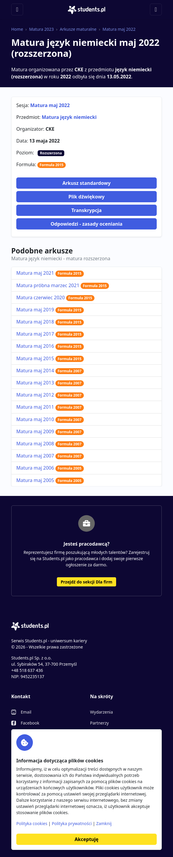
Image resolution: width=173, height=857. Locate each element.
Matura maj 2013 (50, 382)
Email (26, 712)
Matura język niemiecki (69, 117)
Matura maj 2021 (50, 273)
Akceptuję (86, 839)
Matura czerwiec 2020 (55, 297)
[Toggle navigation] (17, 9)
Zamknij (104, 823)
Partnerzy (99, 723)
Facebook (30, 723)
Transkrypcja (86, 210)
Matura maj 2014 (50, 370)
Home (17, 29)
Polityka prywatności (72, 823)
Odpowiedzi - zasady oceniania (87, 224)
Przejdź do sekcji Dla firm (86, 582)
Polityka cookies (31, 823)
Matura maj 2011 (50, 407)
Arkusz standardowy (87, 183)
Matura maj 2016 (50, 346)
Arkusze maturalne (78, 29)
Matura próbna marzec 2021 (62, 285)
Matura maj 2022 (118, 29)
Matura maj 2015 (50, 358)
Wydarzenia (101, 712)
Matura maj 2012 (50, 395)
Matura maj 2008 (50, 443)
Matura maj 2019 (50, 309)
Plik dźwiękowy (86, 196)
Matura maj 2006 (50, 468)
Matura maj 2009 (50, 431)
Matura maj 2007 (50, 455)
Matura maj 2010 (50, 419)
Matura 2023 (41, 29)
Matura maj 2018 (50, 321)
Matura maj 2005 (50, 480)
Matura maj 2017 (50, 334)
